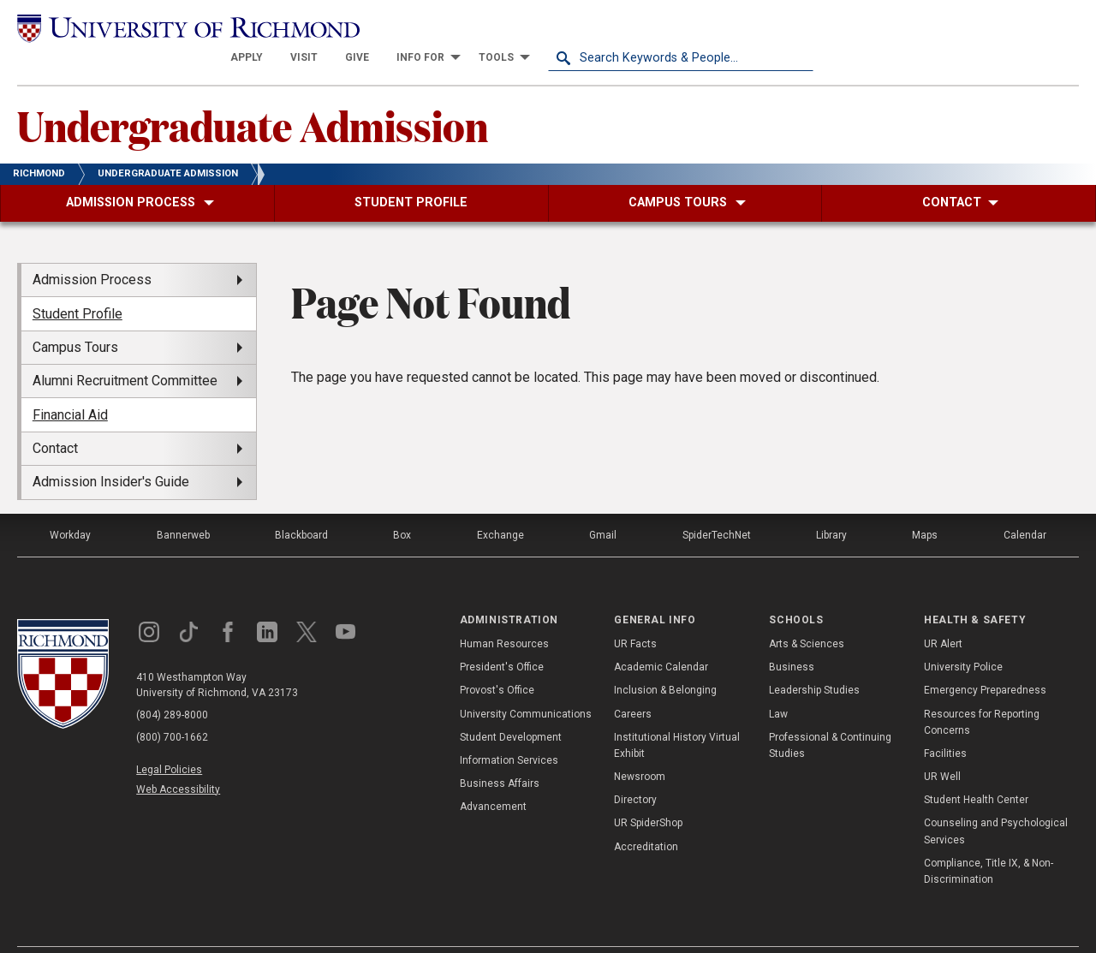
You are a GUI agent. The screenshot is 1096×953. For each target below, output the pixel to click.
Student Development (511, 706)
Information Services (509, 730)
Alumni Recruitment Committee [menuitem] (125, 350)
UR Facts (635, 614)
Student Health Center (976, 770)
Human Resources (504, 614)
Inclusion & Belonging (665, 660)
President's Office (502, 637)
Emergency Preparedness (985, 660)
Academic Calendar (661, 637)
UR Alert (943, 614)
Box (402, 504)
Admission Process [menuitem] (92, 249)
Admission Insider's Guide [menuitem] (111, 452)
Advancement (493, 777)
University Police (963, 637)
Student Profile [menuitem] (77, 283)
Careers (633, 683)
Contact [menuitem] (55, 418)
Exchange (500, 504)
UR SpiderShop (648, 793)
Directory (635, 770)
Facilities (945, 724)
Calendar (1025, 504)
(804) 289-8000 (172, 684)
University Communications (526, 683)
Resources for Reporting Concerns (981, 691)
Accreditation (646, 816)
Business (791, 637)
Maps (925, 504)
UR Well (942, 747)
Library (831, 504)
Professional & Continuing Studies (830, 714)
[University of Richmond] (150, 27)
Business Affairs (499, 753)
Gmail (602, 504)
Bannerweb (183, 504)
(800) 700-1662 (172, 706)
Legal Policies (169, 739)
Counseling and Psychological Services (996, 801)
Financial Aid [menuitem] (70, 384)
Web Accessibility (178, 759)
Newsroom (639, 747)
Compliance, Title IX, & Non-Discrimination (988, 841)
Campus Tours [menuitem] (75, 317)
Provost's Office (497, 660)
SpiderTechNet (716, 504)
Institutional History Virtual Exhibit (677, 714)
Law (778, 683)
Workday (70, 504)
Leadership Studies (814, 660)
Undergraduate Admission (252, 95)
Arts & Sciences (806, 614)
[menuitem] (512, 27)
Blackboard (301, 504)
